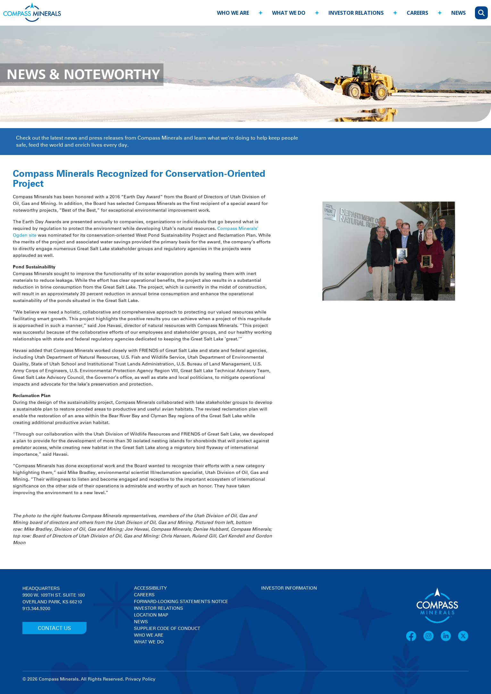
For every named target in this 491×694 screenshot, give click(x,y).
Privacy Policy (140, 679)
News (141, 622)
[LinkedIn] (449, 640)
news (458, 12)
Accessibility (150, 588)
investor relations (356, 12)
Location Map (151, 615)
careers (417, 12)
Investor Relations (158, 608)
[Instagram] (431, 640)
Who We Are (148, 635)
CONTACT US (54, 628)
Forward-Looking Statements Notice (181, 602)
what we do (288, 12)
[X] (463, 640)
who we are (233, 12)
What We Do (149, 642)
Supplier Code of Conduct (167, 628)
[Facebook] (414, 640)
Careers (144, 595)
